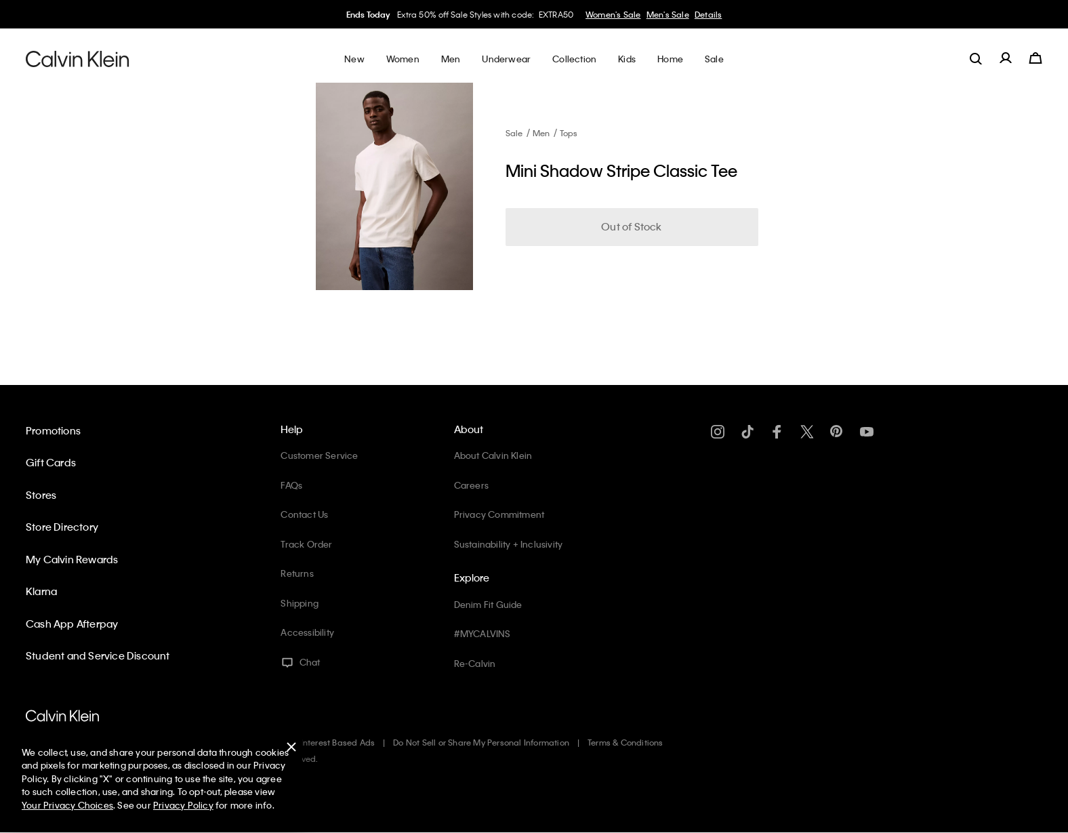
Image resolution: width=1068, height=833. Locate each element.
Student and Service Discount (98, 655)
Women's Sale (613, 14)
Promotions (53, 430)
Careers (471, 485)
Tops (569, 132)
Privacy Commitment (499, 514)
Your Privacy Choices (67, 805)
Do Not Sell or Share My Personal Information (481, 742)
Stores (41, 495)
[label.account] (1005, 58)
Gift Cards (51, 462)
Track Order (306, 544)
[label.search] (976, 58)
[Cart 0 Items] (1035, 58)
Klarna (41, 591)
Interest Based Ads (338, 742)
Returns (297, 573)
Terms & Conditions (625, 742)
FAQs (291, 485)
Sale (514, 132)
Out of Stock (631, 226)
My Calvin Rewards (72, 559)
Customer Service (319, 455)
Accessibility (307, 632)
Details (708, 14)
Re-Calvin (475, 663)
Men (541, 132)
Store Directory (62, 526)
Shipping (300, 603)
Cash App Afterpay (72, 623)
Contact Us (304, 514)
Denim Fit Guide (488, 604)
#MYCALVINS (482, 633)
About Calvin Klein (493, 455)
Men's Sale (667, 14)
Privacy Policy (183, 805)
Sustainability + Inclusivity (508, 544)
